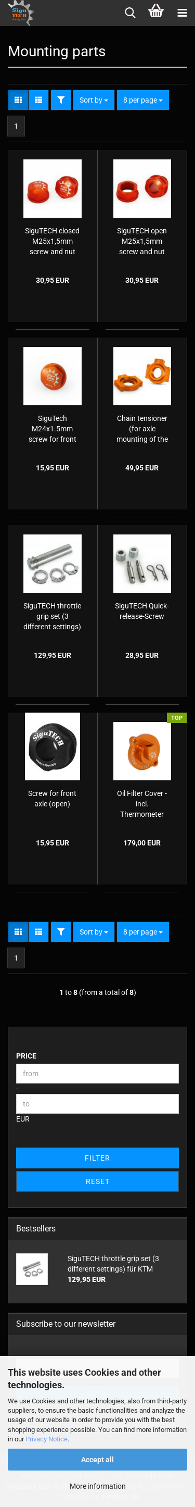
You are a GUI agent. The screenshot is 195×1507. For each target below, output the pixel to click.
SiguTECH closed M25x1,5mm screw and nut (52, 241)
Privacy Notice (46, 1439)
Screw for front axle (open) (52, 798)
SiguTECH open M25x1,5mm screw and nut (142, 241)
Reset (98, 1181)
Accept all (97, 1459)
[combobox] (94, 100)
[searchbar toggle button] (130, 13)
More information (98, 1486)
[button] (18, 100)
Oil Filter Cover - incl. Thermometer (142, 803)
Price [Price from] (26, 1056)
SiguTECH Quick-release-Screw (142, 611)
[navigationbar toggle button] (182, 13)
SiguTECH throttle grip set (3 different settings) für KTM (52, 617)
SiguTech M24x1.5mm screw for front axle (52, 429)
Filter (97, 1158)
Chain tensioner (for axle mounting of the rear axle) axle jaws (142, 429)
